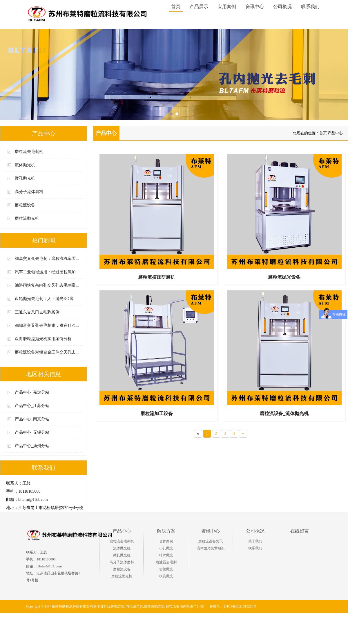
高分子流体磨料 (29, 192)
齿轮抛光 (166, 569)
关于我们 (255, 541)
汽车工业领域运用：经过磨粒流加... (47, 272)
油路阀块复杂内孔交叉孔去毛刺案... (47, 285)
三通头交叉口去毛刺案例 (37, 312)
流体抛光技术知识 (210, 548)
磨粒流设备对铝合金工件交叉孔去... (47, 352)
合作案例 (166, 541)
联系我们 (255, 548)
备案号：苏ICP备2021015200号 (233, 606)
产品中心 (122, 530)
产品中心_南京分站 (32, 419)
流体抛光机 (25, 165)
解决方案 (166, 530)
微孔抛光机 (25, 178)
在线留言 (299, 530)
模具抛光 (166, 576)
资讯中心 (210, 530)
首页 (176, 6)
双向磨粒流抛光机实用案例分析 (43, 339)
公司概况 (255, 530)
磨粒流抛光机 (27, 218)
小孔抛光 (166, 548)
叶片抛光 (166, 555)
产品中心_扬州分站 (32, 446)
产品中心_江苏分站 (32, 405)
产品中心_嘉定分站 (32, 392)
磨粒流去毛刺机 (29, 151)
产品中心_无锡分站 (32, 432)
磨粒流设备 (25, 205)
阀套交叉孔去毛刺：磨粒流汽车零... (47, 258)
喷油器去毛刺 (166, 562)
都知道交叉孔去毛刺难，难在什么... (47, 325)
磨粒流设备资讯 (210, 541)
